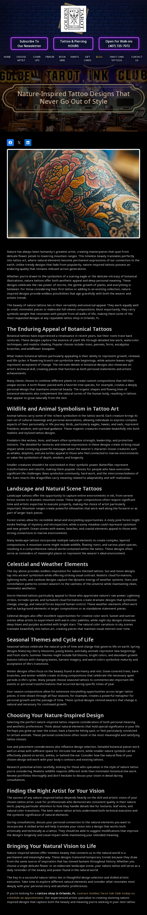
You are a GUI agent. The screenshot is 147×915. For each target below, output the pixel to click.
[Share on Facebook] (10, 142)
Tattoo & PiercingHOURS (73, 43)
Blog (99, 56)
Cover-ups (37, 58)
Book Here (62, 58)
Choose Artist (21, 58)
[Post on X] (19, 142)
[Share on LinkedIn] (27, 142)
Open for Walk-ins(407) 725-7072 (118, 43)
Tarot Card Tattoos (116, 58)
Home (7, 56)
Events (75, 56)
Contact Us (136, 58)
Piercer (50, 56)
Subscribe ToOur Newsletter (29, 43)
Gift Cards (87, 58)
